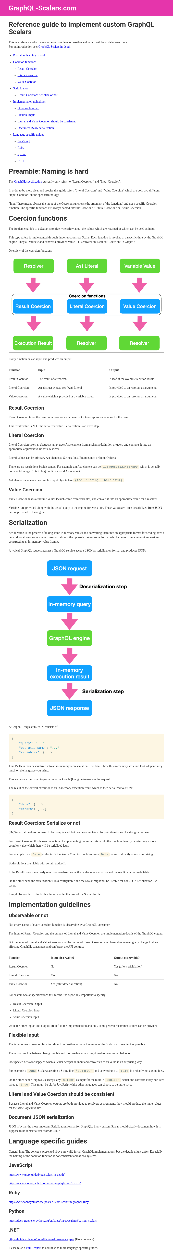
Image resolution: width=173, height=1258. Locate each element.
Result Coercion (27, 68)
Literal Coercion (28, 75)
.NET (21, 161)
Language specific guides (28, 134)
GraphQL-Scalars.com (43, 8)
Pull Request (33, 1247)
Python (22, 154)
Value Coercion (27, 82)
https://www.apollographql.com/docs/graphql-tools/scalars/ (45, 1182)
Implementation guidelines (29, 101)
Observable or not (28, 108)
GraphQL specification (28, 181)
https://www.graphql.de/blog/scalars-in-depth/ (37, 1173)
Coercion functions (24, 62)
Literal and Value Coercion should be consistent (47, 121)
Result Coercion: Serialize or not (37, 95)
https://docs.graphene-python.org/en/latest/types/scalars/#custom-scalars (53, 1219)
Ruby (21, 147)
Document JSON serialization (36, 128)
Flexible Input (26, 115)
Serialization (21, 88)
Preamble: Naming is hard (29, 55)
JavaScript (24, 141)
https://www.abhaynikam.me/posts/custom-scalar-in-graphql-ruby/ (49, 1201)
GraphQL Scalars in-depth (54, 46)
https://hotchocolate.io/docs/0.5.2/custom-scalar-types (41, 1238)
